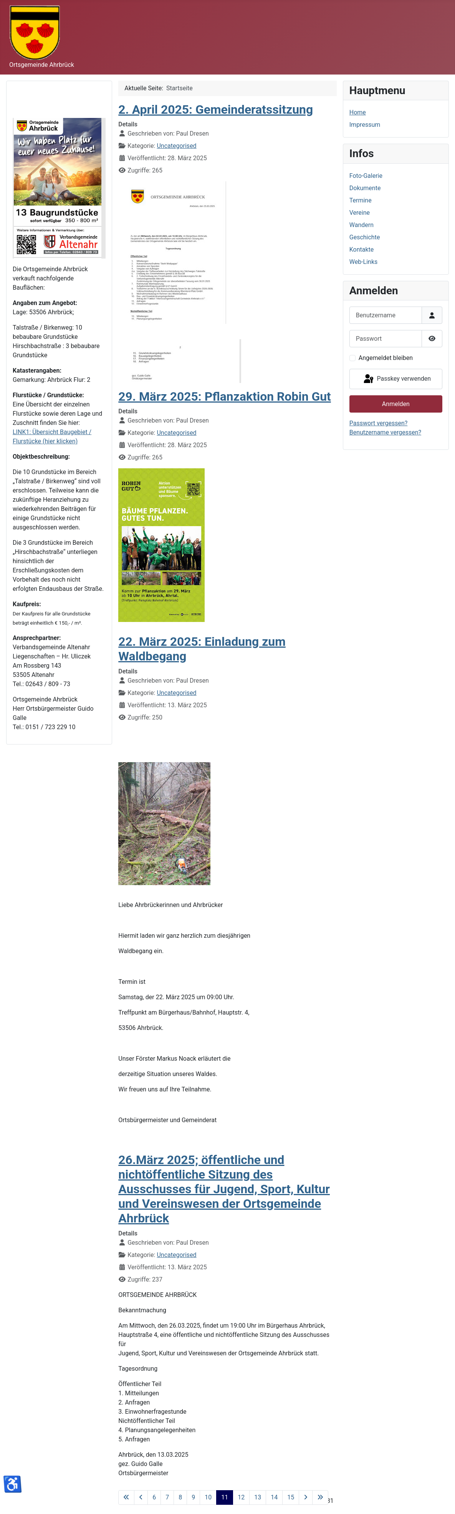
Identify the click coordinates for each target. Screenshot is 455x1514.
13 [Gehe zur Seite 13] (257, 1497)
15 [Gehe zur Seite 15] (290, 1497)
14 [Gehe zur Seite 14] (274, 1497)
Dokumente (365, 188)
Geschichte (364, 237)
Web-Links (363, 261)
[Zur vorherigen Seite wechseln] (141, 1497)
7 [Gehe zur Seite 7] (167, 1497)
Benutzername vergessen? (385, 432)
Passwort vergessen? (378, 423)
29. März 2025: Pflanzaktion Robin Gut (224, 396)
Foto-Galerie (365, 175)
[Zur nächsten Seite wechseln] (306, 1497)
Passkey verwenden (396, 379)
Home (357, 112)
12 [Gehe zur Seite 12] (241, 1497)
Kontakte (361, 249)
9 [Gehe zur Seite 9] (193, 1497)
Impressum (365, 124)
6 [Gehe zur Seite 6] (154, 1497)
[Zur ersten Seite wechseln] (126, 1497)
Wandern (361, 225)
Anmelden (396, 404)
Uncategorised (176, 145)
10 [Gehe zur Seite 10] (208, 1497)
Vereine (359, 212)
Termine (360, 200)
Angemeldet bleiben (386, 358)
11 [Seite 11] (224, 1497)
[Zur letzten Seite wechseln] (320, 1497)
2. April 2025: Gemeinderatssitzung (215, 109)
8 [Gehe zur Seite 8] (180, 1497)
